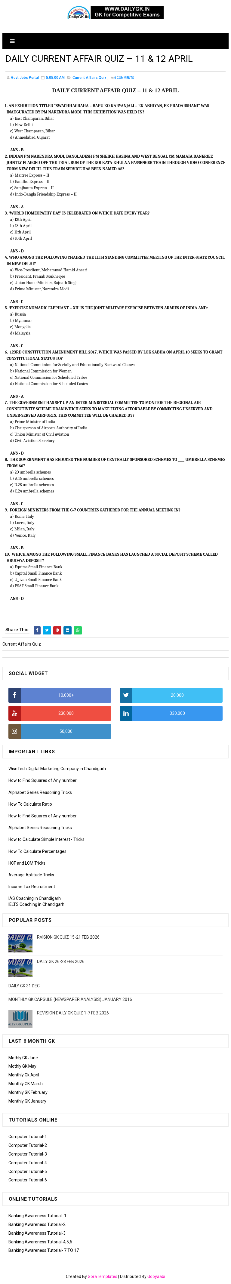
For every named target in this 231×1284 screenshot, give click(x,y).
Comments (124, 78)
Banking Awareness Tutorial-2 (37, 1224)
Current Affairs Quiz (89, 78)
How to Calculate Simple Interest (39, 839)
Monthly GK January (27, 1101)
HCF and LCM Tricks (26, 863)
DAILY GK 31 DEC (24, 985)
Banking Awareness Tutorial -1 (37, 1215)
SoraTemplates (102, 1276)
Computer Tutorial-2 (27, 1145)
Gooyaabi (156, 1276)
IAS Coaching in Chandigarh (34, 898)
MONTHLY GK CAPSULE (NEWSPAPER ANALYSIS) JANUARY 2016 (70, 999)
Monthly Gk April (23, 1075)
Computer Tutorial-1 (27, 1136)
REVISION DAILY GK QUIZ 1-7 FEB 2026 (73, 1013)
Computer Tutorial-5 (27, 1171)
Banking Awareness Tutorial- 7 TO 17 (43, 1250)
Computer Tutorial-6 (27, 1180)
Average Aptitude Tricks (31, 874)
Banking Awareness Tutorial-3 (37, 1233)
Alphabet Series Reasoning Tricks (40, 792)
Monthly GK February (28, 1092)
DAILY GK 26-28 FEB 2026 (61, 961)
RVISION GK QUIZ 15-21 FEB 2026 (68, 937)
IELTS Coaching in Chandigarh (36, 904)
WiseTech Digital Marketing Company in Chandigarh (57, 768)
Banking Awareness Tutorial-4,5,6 (40, 1241)
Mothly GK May (22, 1066)
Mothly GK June (23, 1057)
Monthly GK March (25, 1083)
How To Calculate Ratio (30, 804)
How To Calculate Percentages (37, 851)
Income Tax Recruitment (31, 886)
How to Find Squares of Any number (42, 780)
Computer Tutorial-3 (27, 1154)
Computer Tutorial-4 (27, 1162)
